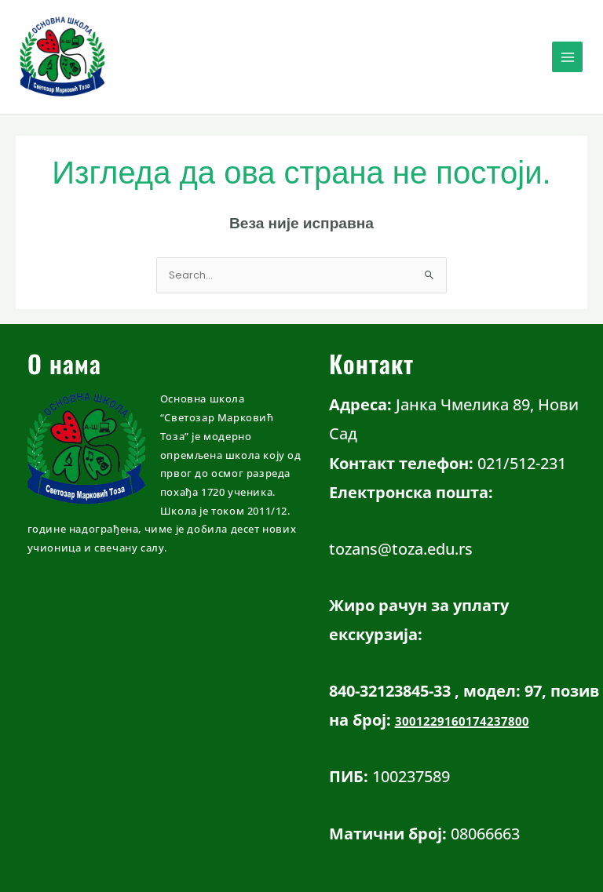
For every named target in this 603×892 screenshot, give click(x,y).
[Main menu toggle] (567, 57)
